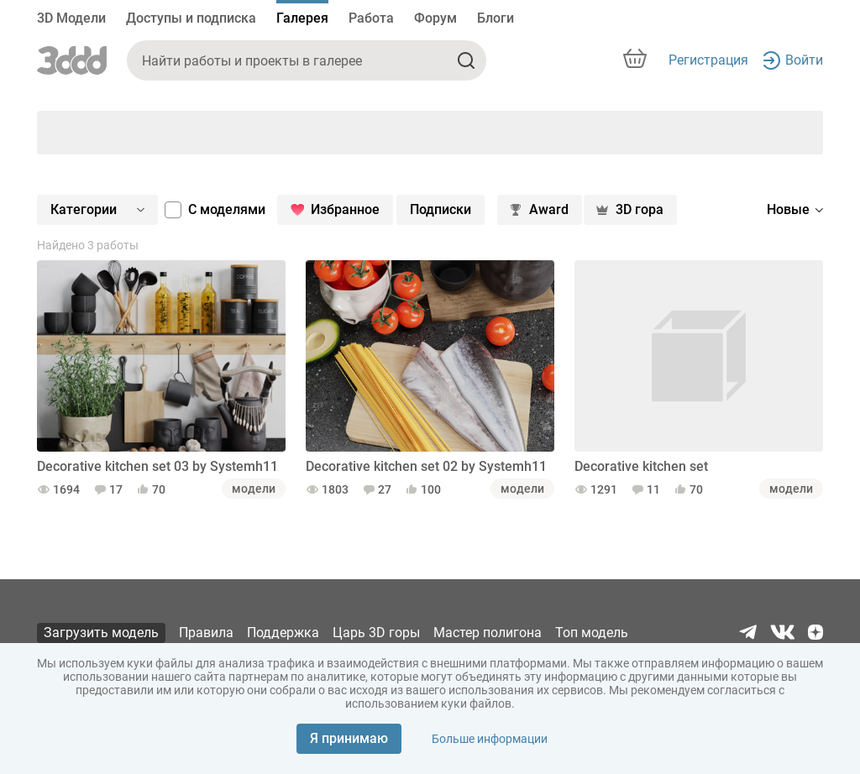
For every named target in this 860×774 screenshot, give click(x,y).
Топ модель (591, 633)
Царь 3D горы (376, 633)
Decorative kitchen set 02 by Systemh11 (426, 466)
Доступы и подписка (191, 18)
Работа (371, 18)
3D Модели (71, 18)
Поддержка (283, 633)
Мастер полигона (487, 633)
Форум (435, 18)
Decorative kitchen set (641, 466)
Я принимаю (349, 738)
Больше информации (490, 738)
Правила (206, 633)
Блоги (495, 18)
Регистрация (708, 60)
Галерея (302, 18)
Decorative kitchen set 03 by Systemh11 (157, 466)
